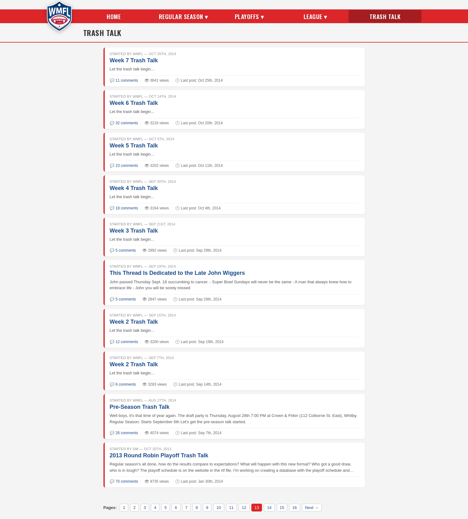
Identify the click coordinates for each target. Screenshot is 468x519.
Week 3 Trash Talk (134, 231)
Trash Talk (385, 16)
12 (244, 507)
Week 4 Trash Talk (134, 188)
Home (114, 16)
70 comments (127, 481)
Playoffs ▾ (249, 16)
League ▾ (315, 16)
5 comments (126, 250)
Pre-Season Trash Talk (140, 407)
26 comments (127, 433)
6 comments (126, 384)
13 (256, 507)
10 (218, 507)
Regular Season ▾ (183, 16)
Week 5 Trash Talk (134, 145)
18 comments (127, 208)
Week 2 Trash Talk (134, 322)
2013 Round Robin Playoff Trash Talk (159, 455)
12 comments (127, 342)
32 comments (127, 123)
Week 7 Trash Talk (134, 60)
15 (282, 507)
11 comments (127, 80)
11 (231, 507)
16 (294, 507)
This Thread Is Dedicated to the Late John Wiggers (177, 273)
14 (269, 507)
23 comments (127, 165)
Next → (312, 507)
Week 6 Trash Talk (134, 103)
